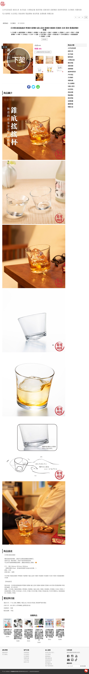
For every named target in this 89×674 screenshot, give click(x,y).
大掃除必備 (31, 9)
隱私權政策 (48, 658)
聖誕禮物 (29, 13)
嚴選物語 (5, 23)
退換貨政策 (48, 660)
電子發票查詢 (49, 666)
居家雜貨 (53, 9)
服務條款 (48, 656)
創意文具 (16, 9)
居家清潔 (46, 9)
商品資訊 (44, 39)
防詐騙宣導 (48, 664)
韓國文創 (50, 13)
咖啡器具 (70, 57)
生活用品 (14, 13)
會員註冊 (48, 652)
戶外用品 (70, 74)
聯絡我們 (5, 652)
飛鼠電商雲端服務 (33, 671)
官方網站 (5, 654)
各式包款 (23, 9)
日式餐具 (71, 9)
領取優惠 (83, 666)
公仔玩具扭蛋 (7, 9)
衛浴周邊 (36, 13)
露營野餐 (70, 104)
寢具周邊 (39, 9)
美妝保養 (21, 13)
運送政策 (48, 662)
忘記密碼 (48, 654)
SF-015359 (21, 23)
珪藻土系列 (71, 86)
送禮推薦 (43, 13)
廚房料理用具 (62, 9)
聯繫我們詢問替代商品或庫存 (43, 52)
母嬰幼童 (78, 9)
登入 (53, 652)
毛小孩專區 (6, 13)
